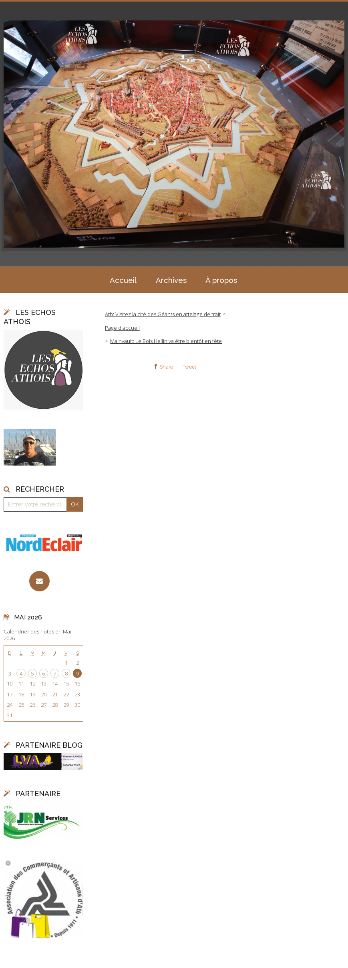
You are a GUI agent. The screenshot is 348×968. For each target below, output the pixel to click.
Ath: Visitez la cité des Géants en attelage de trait (163, 314)
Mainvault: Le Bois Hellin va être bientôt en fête (166, 341)
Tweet (189, 367)
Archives (171, 280)
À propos (221, 280)
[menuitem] (123, 279)
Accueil (123, 280)
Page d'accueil (122, 327)
